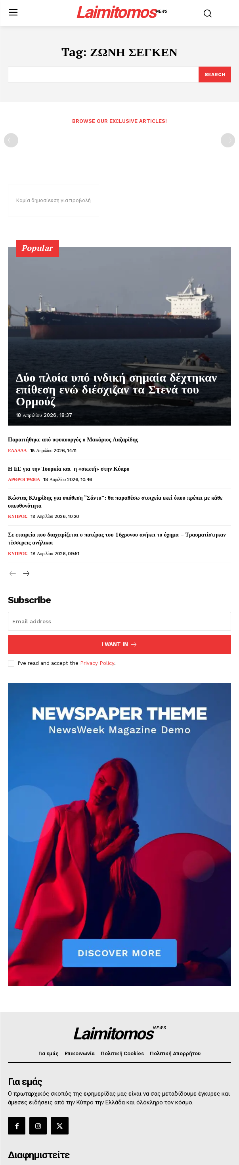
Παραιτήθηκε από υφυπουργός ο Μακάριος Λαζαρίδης (73, 439)
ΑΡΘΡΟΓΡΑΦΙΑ (24, 479)
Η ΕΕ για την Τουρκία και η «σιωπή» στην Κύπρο (73, 468)
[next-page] (26, 574)
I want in (119, 644)
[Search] (215, 74)
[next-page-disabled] (228, 140)
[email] (119, 621)
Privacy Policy (97, 663)
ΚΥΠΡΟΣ (17, 516)
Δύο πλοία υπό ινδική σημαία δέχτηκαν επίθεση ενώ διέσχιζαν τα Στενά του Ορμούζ (116, 389)
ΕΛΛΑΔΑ (17, 450)
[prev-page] (11, 140)
